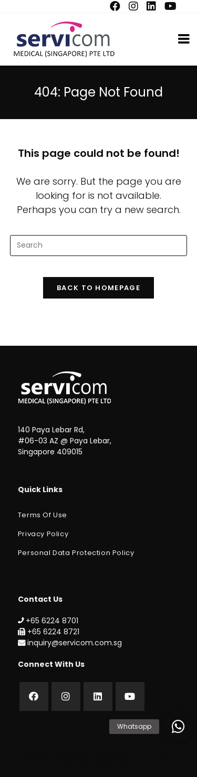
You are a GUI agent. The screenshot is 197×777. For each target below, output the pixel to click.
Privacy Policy (43, 534)
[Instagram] (65, 696)
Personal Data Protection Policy (76, 553)
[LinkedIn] (98, 696)
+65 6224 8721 (48, 631)
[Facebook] (33, 696)
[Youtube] (130, 696)
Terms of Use (42, 515)
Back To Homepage (98, 288)
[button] (178, 726)
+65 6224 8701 (48, 620)
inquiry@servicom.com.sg (70, 642)
